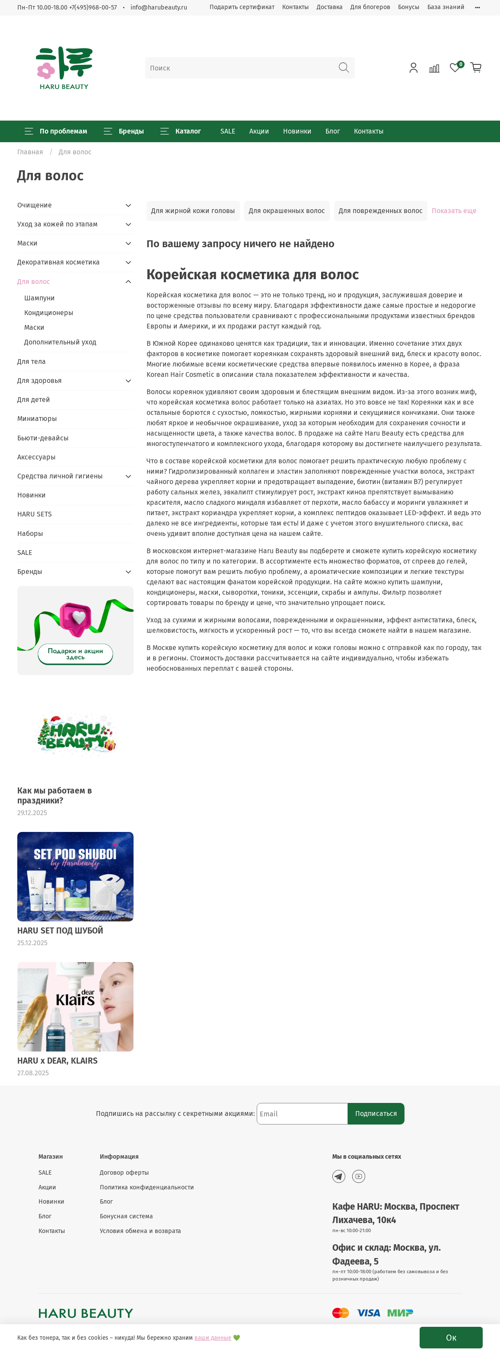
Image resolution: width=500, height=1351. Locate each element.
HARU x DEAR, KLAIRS (57, 1061)
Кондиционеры (48, 313)
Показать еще (454, 211)
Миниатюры (37, 418)
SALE (228, 131)
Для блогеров (370, 7)
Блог (332, 131)
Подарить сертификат (242, 7)
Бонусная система (126, 1216)
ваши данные (212, 1338)
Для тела (31, 361)
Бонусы (409, 7)
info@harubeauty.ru (159, 7)
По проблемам (56, 131)
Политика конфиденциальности (147, 1187)
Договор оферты (124, 1172)
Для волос (33, 281)
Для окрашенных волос (287, 211)
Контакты (295, 7)
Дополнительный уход (60, 342)
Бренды (124, 131)
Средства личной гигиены (60, 476)
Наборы (30, 533)
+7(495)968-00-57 (93, 7)
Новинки (297, 131)
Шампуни (39, 298)
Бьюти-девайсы (43, 438)
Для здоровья (39, 380)
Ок (451, 1337)
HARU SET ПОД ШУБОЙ (60, 931)
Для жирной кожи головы (193, 211)
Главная (30, 152)
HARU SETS (34, 514)
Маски (27, 243)
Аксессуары (36, 457)
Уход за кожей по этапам (57, 224)
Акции (259, 131)
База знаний (446, 7)
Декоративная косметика (58, 262)
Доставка (330, 7)
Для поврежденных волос (381, 211)
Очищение (34, 205)
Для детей (33, 399)
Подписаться (376, 1113)
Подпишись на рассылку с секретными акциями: (176, 1113)
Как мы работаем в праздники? (54, 796)
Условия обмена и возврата (140, 1231)
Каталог (180, 131)
